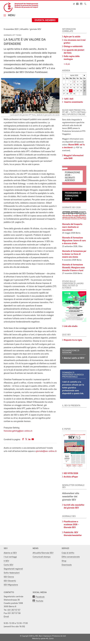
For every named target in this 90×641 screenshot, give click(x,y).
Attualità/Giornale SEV (43, 553)
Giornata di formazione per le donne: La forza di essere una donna (74, 254)
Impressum (47, 636)
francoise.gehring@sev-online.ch (18, 431)
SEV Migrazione (11, 585)
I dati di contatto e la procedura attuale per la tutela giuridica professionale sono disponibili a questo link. (73, 388)
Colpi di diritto (68, 553)
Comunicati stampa (41, 557)
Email (6, 617)
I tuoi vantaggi (10, 557)
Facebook (40, 597)
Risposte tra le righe (73, 340)
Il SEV (6, 561)
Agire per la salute (72, 37)
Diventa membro (45, 20)
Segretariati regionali (13, 569)
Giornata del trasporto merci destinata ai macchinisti (72, 227)
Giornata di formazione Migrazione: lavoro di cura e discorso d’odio (74, 241)
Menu (11, 15)
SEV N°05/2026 (71, 473)
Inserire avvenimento (73, 102)
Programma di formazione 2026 (73, 196)
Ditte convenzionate (71, 557)
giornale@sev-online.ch (46, 451)
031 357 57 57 (13, 610)
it (74, 4)
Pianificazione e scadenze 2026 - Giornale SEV (71, 525)
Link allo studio (70, 326)
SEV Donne (9, 577)
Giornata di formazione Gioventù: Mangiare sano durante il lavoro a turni (73, 268)
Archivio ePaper (71, 477)
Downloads (67, 565)
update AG (44, 639)
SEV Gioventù (10, 581)
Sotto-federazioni (12, 573)
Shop (64, 561)
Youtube (39, 601)
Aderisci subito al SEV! (74, 358)
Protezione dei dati (59, 636)
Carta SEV (8, 565)
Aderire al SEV (10, 553)
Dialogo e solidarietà (73, 47)
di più (67, 64)
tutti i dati (68, 99)
